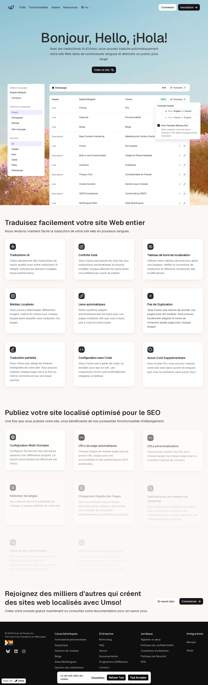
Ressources (70, 7)
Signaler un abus (151, 639)
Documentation (108, 656)
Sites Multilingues (65, 661)
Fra (86, 7)
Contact (104, 667)
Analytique (61, 645)
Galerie (55, 7)
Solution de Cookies (67, 650)
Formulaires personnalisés (70, 639)
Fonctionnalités (38, 7)
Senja (190, 650)
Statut (103, 650)
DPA (143, 661)
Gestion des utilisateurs (69, 667)
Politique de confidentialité (157, 645)
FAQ (101, 645)
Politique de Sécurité (153, 656)
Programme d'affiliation (113, 661)
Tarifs (22, 7)
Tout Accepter (138, 677)
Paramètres (97, 677)
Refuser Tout (116, 677)
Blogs (58, 656)
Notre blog (105, 639)
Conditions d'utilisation (155, 650)
